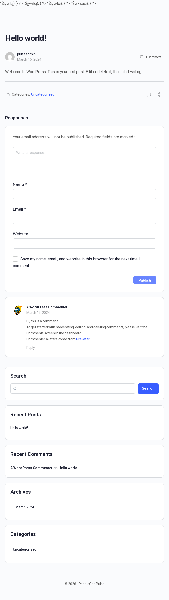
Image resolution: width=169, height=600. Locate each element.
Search (18, 376)
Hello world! (19, 428)
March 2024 (24, 507)
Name (20, 184)
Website (20, 233)
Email (19, 209)
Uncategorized (42, 94)
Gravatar (82, 339)
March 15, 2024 (29, 59)
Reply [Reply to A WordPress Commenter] (30, 348)
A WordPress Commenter (47, 307)
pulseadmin (26, 54)
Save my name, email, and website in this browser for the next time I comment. (76, 262)
